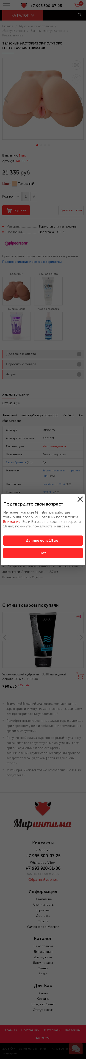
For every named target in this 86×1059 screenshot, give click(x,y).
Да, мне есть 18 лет (43, 540)
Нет (43, 553)
